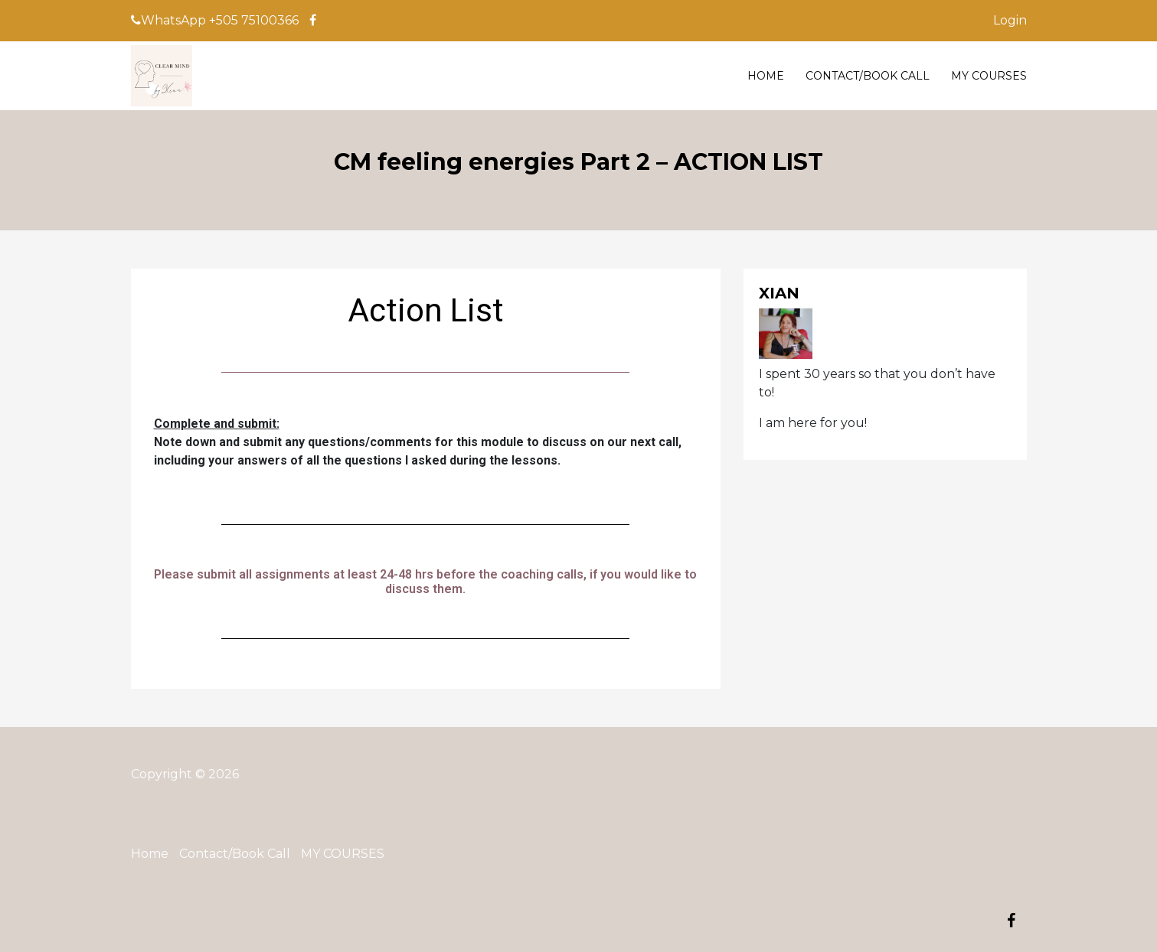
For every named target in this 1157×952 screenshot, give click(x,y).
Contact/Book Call (868, 76)
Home (765, 76)
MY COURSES (989, 76)
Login (1010, 20)
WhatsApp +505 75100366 (215, 20)
